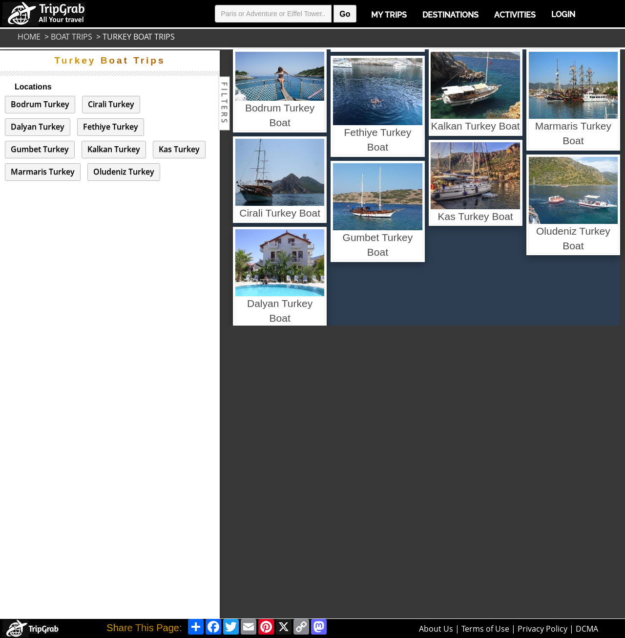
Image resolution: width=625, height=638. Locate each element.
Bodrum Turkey (40, 104)
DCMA (587, 628)
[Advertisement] (267, 472)
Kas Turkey (179, 149)
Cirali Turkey (111, 104)
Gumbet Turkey (40, 149)
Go (344, 14)
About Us (436, 628)
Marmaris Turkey (43, 171)
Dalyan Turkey (37, 126)
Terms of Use (485, 628)
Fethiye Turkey (110, 126)
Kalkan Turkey (113, 149)
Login (563, 14)
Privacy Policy (542, 628)
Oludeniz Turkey (123, 171)
